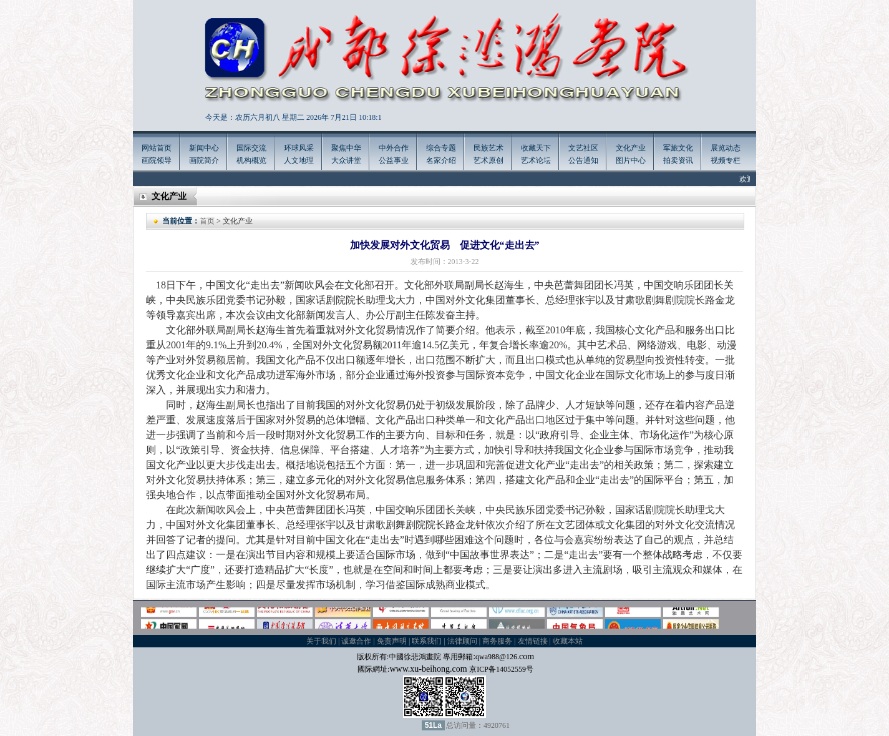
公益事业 (394, 160)
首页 (207, 221)
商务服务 (497, 641)
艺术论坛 (536, 160)
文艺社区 (583, 148)
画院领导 (157, 160)
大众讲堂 (346, 160)
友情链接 (533, 641)
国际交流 (251, 148)
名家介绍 (441, 160)
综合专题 (441, 148)
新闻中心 (204, 148)
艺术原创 (488, 160)
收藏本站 (568, 641)
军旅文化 (678, 148)
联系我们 (427, 641)
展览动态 (726, 148)
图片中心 (631, 160)
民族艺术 (488, 148)
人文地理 (299, 160)
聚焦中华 (346, 148)
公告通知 (583, 160)
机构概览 (251, 160)
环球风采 (299, 148)
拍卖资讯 (678, 160)
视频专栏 (726, 160)
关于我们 (321, 641)
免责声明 (392, 641)
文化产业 (631, 148)
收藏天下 (536, 148)
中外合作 (394, 148)
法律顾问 (462, 641)
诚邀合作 (356, 641)
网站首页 (157, 148)
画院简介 (204, 160)
